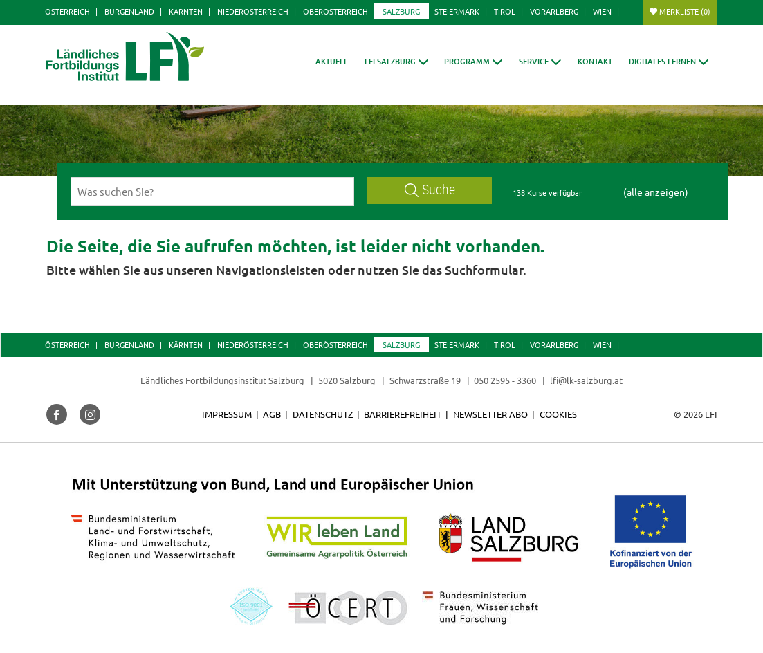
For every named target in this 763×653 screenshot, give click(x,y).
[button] (396, 61)
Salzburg (401, 11)
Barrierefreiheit (402, 414)
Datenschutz (323, 414)
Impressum (227, 414)
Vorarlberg (554, 11)
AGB (272, 414)
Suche (430, 190)
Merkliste (684, 11)
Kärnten (186, 11)
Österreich (67, 11)
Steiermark (456, 11)
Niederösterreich (252, 11)
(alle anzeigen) (655, 191)
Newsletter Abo (490, 414)
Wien (602, 11)
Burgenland (129, 11)
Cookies (558, 414)
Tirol (504, 11)
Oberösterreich (335, 11)
